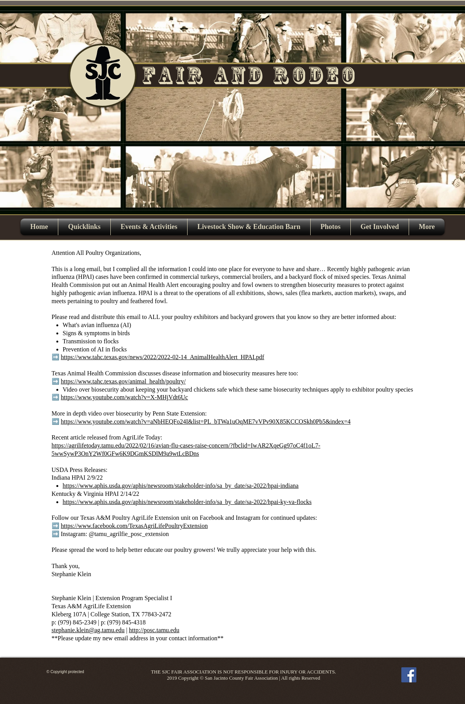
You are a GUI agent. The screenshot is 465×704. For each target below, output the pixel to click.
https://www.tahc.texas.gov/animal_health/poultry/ (123, 381)
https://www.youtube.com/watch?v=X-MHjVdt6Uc (124, 397)
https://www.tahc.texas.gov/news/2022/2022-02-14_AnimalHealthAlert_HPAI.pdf (162, 357)
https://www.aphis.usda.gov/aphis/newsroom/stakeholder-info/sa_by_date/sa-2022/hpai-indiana (180, 485)
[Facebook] (408, 674)
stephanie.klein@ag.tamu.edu (88, 630)
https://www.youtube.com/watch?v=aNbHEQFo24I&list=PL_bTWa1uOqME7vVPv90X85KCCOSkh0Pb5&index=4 (206, 421)
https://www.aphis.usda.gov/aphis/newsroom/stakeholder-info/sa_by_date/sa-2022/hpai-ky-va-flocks (187, 502)
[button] (149, 227)
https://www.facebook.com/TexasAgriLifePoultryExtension (134, 525)
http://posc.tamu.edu (154, 630)
